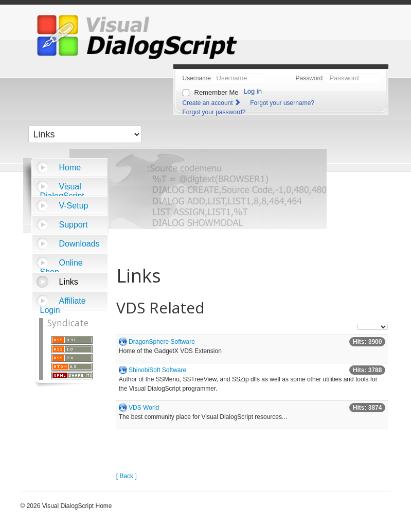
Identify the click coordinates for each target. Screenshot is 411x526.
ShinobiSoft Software (157, 370)
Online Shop (61, 265)
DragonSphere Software (162, 341)
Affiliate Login (63, 303)
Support (73, 224)
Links (68, 281)
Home (70, 167)
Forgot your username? (282, 103)
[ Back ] (126, 476)
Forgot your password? (214, 112)
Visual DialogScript (62, 189)
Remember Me (216, 92)
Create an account (212, 103)
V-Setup (73, 205)
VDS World (144, 407)
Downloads (79, 243)
